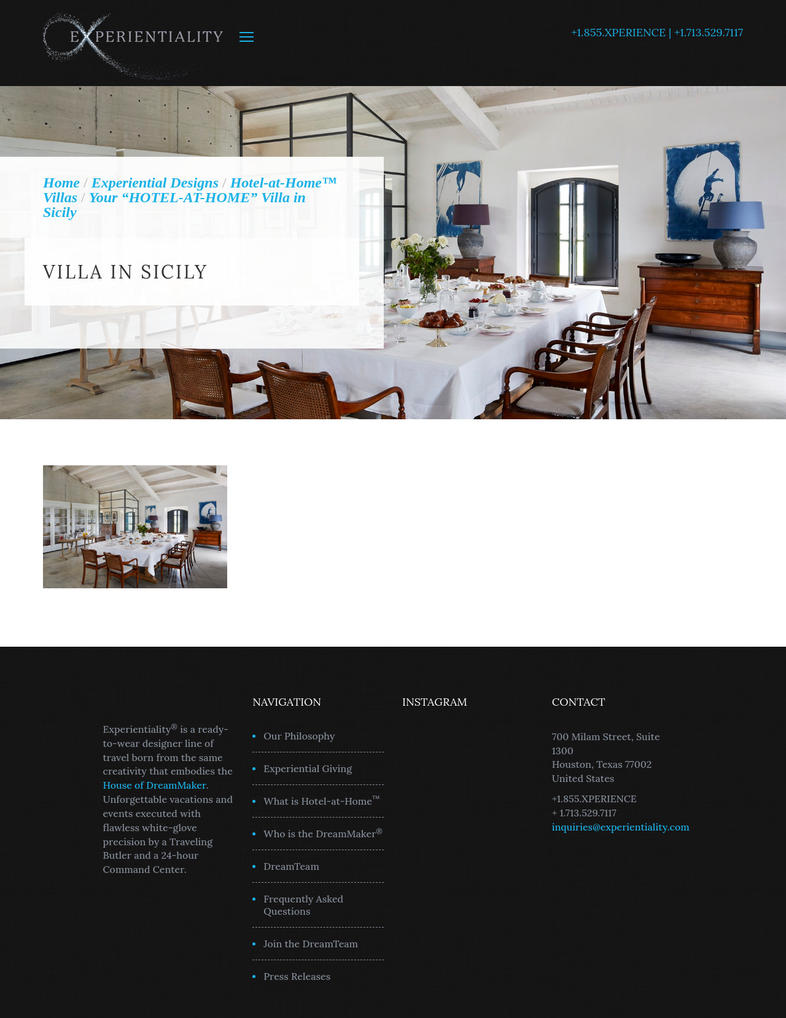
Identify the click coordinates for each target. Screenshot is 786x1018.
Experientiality (133, 43)
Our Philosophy (299, 736)
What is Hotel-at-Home (321, 800)
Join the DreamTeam (310, 943)
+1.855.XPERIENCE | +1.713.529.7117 (657, 32)
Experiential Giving (307, 768)
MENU (246, 36)
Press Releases (296, 976)
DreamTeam (291, 866)
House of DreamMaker (154, 785)
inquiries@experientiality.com (621, 827)
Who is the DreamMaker (323, 833)
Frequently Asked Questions (303, 905)
